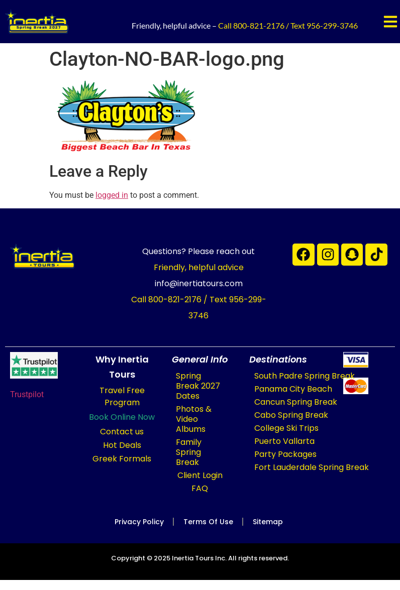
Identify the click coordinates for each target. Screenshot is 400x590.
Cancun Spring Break (295, 402)
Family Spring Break (189, 452)
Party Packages (285, 454)
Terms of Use (208, 522)
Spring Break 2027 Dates (198, 386)
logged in (111, 195)
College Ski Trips (286, 428)
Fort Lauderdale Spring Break (311, 467)
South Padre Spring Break (304, 376)
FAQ (199, 488)
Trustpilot (27, 394)
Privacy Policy (137, 522)
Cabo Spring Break (291, 415)
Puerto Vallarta (284, 441)
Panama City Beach (293, 389)
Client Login (200, 475)
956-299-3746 (332, 25)
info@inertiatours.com (199, 283)
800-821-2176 (258, 25)
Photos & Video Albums (194, 419)
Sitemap (269, 522)
